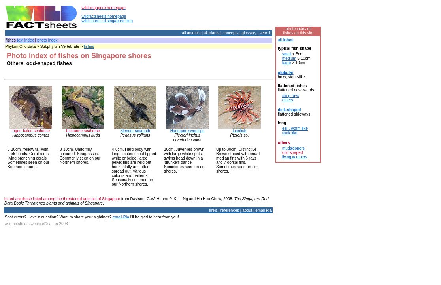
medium (289, 58)
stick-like (289, 133)
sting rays (290, 95)
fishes (89, 46)
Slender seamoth (135, 131)
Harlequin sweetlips (187, 131)
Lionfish (239, 131)
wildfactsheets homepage (104, 16)
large (286, 63)
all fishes (285, 40)
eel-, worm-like (295, 128)
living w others (294, 157)
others (287, 100)
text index (25, 40)
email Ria (121, 217)
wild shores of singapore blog (107, 21)
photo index (47, 40)
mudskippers (293, 148)
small (286, 54)
